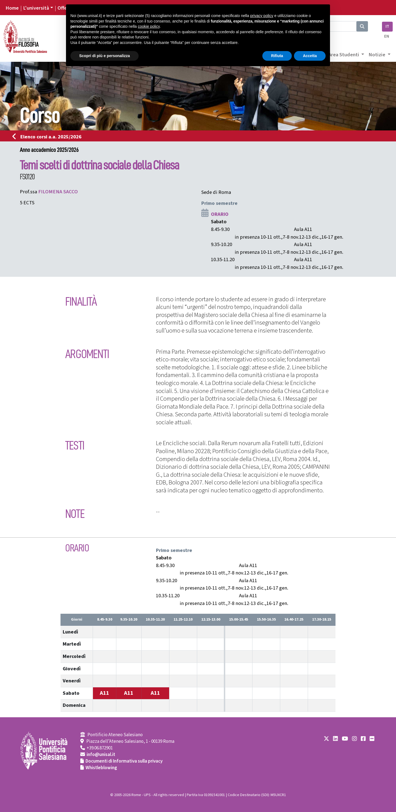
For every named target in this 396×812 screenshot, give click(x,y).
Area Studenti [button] (344, 54)
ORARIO (220, 214)
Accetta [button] (310, 56)
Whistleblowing (101, 767)
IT (387, 26)
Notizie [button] (377, 54)
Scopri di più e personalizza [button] (104, 56)
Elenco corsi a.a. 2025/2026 (48, 136)
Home (12, 8)
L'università (36, 8)
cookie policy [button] (149, 26)
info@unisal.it (101, 754)
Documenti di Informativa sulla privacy (124, 761)
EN (386, 36)
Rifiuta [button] (277, 56)
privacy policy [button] (261, 15)
